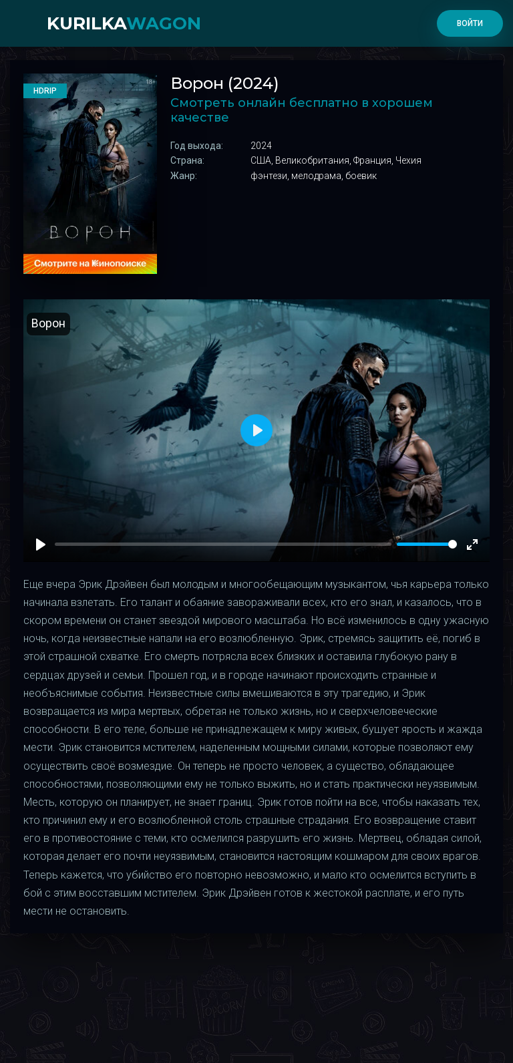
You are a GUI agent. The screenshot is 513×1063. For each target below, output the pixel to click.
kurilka (124, 23)
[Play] (40, 544)
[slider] (427, 544)
